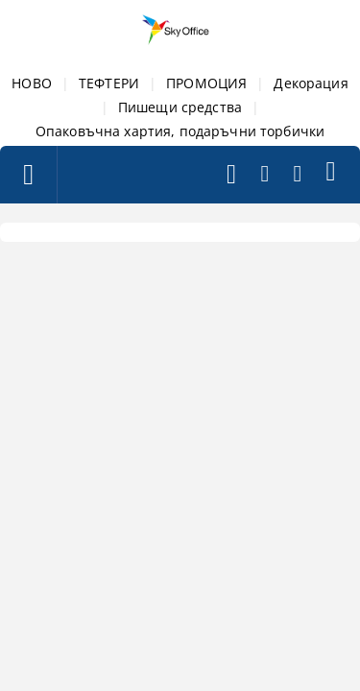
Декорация (311, 83)
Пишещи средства (180, 107)
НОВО (32, 83)
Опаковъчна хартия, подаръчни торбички (180, 131)
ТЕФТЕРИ (109, 83)
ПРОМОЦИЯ (206, 83)
